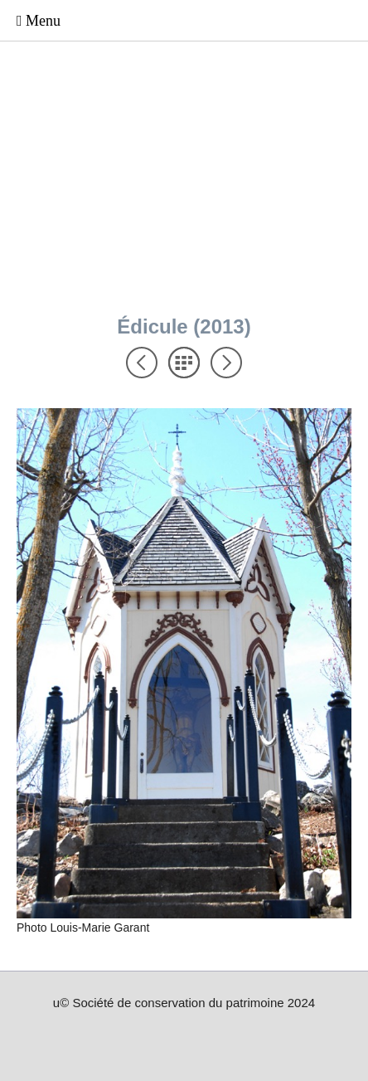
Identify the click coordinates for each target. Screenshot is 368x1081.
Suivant (226, 362)
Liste (184, 362)
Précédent (141, 362)
